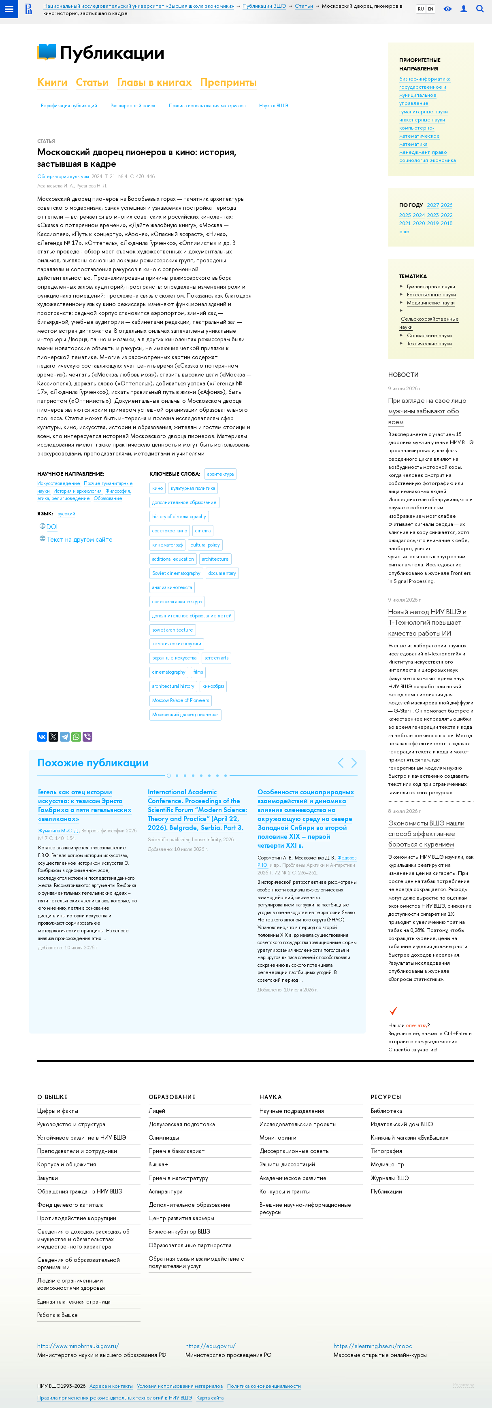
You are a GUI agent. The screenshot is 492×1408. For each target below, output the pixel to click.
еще (404, 231)
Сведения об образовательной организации (78, 1263)
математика (413, 143)
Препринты (228, 82)
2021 (405, 223)
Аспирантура (166, 1191)
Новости (403, 374)
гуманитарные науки (423, 111)
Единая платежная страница (74, 1301)
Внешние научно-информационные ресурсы (305, 1208)
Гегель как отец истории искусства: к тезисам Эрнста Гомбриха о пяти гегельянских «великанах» (85, 805)
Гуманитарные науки (431, 286)
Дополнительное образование (189, 1204)
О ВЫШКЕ (52, 1097)
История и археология (78, 491)
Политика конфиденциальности (264, 1385)
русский (66, 513)
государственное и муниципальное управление (422, 94)
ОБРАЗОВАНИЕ (172, 1097)
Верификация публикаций (69, 105)
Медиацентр (387, 1164)
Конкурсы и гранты (285, 1191)
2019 (433, 223)
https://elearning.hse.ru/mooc (373, 1346)
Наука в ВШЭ (273, 105)
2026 (446, 204)
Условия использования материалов (180, 1385)
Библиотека (386, 1110)
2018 (447, 223)
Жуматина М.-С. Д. (58, 830)
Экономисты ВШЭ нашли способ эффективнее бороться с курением (426, 833)
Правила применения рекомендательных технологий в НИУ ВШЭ (114, 1397)
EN (430, 9)
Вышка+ (158, 1164)
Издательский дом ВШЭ (402, 1124)
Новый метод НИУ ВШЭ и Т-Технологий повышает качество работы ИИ (427, 622)
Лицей (157, 1110)
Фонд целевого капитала (70, 1204)
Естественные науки (431, 294)
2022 (447, 215)
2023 (433, 215)
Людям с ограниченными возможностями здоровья (71, 1283)
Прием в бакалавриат (177, 1151)
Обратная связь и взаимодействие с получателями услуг (196, 1262)
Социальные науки (429, 335)
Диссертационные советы (295, 1151)
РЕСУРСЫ (386, 1097)
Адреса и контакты (111, 1385)
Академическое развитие (293, 1178)
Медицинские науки (431, 302)
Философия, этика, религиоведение (84, 495)
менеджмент (414, 151)
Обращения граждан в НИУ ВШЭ (80, 1191)
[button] (169, 776)
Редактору (463, 1384)
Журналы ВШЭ (390, 1178)
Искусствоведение (59, 483)
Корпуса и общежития (66, 1164)
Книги (52, 82)
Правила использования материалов (207, 105)
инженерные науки (422, 119)
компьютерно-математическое (419, 131)
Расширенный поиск (133, 105)
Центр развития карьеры (181, 1218)
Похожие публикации (93, 762)
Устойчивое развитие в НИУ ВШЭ (81, 1137)
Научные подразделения (292, 1110)
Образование (108, 498)
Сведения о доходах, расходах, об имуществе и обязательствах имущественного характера (83, 1238)
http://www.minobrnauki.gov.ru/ (78, 1346)
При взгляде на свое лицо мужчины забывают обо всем (427, 411)
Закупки (47, 1178)
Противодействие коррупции (76, 1218)
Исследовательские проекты (298, 1124)
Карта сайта (210, 1397)
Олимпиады (164, 1137)
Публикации (112, 52)
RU (421, 9)
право (439, 151)
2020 (419, 223)
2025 (405, 215)
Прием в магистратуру (178, 1178)
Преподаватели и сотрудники (77, 1151)
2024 (419, 215)
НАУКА (271, 1097)
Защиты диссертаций (287, 1164)
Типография (386, 1151)
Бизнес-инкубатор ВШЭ (180, 1231)
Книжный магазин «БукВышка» (410, 1137)
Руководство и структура (71, 1124)
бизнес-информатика (425, 78)
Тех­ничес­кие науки (429, 343)
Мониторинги (278, 1137)
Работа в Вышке (57, 1315)
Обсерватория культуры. (64, 176)
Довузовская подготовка (182, 1124)
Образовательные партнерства (190, 1245)
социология (413, 160)
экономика (443, 160)
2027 (433, 204)
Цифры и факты (57, 1110)
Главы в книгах (154, 82)
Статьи (92, 82)
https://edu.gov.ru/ (210, 1346)
